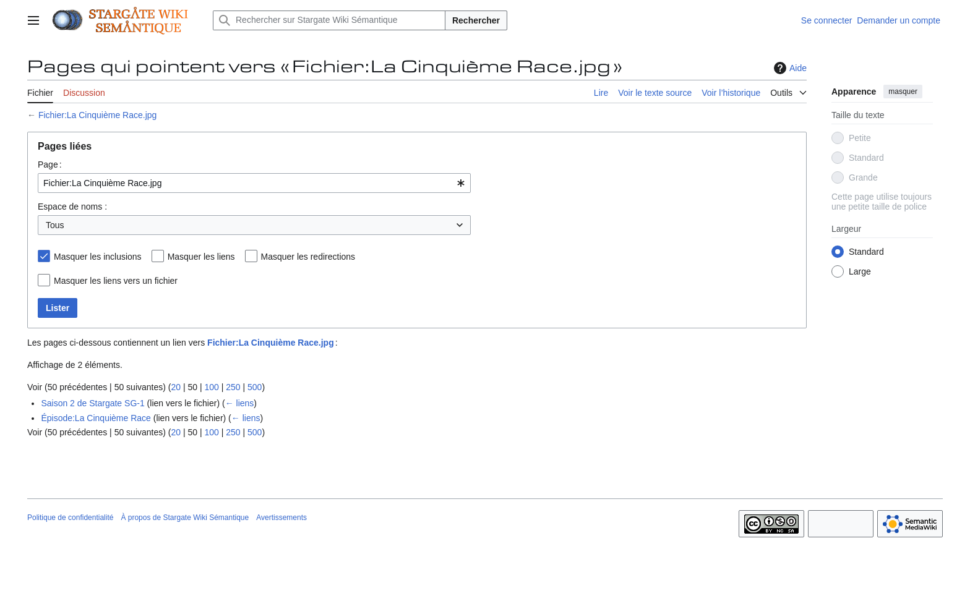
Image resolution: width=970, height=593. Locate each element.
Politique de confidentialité (70, 517)
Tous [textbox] (55, 225)
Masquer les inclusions (98, 257)
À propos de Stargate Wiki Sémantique (185, 517)
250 (233, 387)
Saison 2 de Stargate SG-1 (92, 403)
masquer (902, 91)
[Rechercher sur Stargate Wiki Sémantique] (329, 20)
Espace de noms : (72, 206)
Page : (50, 164)
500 (254, 387)
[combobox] (254, 183)
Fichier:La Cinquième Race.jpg (97, 115)
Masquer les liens (201, 257)
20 (176, 387)
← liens (239, 403)
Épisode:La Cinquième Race (95, 418)
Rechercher (476, 20)
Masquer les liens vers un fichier (116, 281)
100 (211, 387)
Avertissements (281, 517)
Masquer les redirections (308, 257)
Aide (789, 68)
